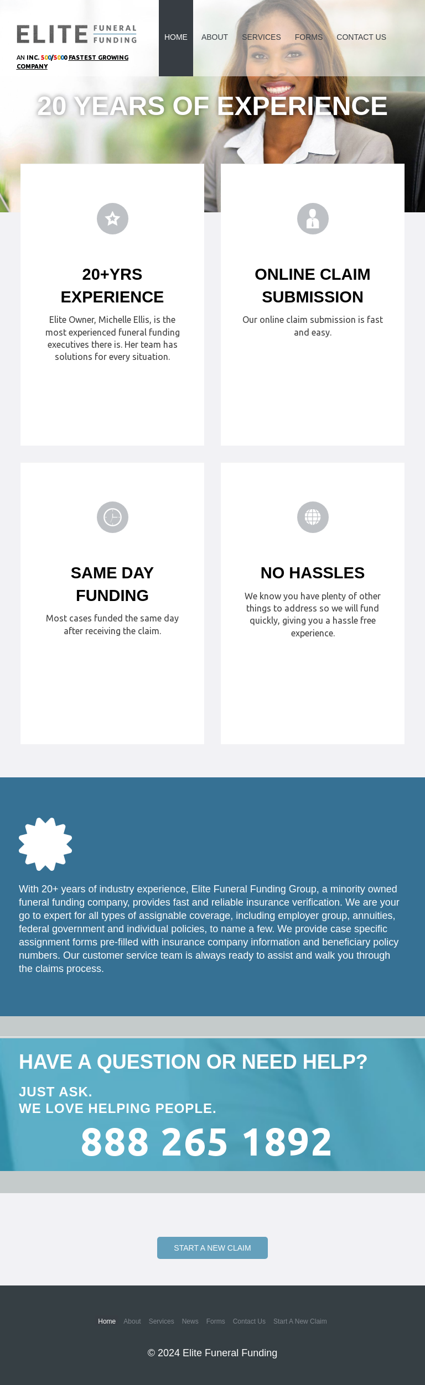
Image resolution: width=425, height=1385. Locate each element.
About (214, 37)
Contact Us (361, 37)
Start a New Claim (212, 1247)
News (190, 1321)
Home (176, 37)
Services (261, 37)
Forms (309, 37)
